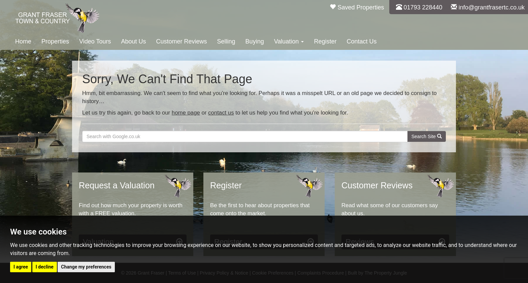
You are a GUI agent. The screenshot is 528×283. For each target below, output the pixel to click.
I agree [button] (20, 267)
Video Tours (95, 41)
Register (325, 41)
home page (186, 112)
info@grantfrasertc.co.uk (488, 7)
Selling (226, 41)
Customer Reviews (181, 41)
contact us (221, 112)
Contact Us (361, 41)
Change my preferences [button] (86, 267)
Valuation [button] (289, 41)
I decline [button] (45, 267)
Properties (55, 41)
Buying (254, 41)
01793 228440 (419, 7)
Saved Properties (357, 7)
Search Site (426, 136)
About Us (133, 41)
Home (23, 41)
